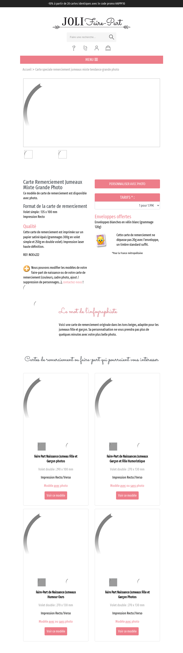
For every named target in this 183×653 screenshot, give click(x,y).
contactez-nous (72, 282)
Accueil (27, 69)
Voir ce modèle (56, 495)
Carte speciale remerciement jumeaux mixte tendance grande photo (77, 69)
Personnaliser (127, 184)
